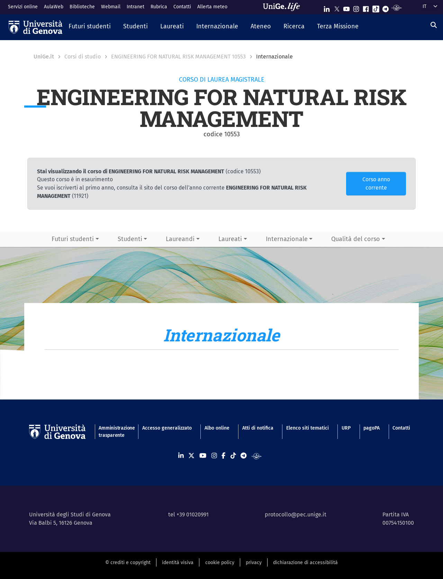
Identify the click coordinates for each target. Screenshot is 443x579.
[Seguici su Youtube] (346, 7)
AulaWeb (53, 7)
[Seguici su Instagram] (356, 7)
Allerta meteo (212, 7)
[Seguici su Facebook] (366, 7)
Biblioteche (82, 7)
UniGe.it (44, 56)
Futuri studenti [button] (73, 239)
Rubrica (159, 7)
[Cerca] (434, 25)
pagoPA (371, 428)
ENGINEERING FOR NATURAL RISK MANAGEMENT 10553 (178, 56)
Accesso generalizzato (167, 428)
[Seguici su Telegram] (385, 7)
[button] (89, 27)
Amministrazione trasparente (114, 431)
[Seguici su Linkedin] (327, 7)
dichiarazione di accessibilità (305, 563)
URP (346, 428)
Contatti (182, 7)
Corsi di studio (82, 56)
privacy (254, 563)
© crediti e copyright (128, 563)
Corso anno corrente (376, 183)
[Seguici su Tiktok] (376, 7)
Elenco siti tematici (307, 428)
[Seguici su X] (337, 7)
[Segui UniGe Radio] (396, 7)
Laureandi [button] (180, 239)
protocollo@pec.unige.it (295, 514)
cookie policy (219, 563)
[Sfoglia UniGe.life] (284, 7)
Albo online (217, 428)
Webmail (110, 7)
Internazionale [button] (287, 239)
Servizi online (23, 7)
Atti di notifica (257, 428)
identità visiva (177, 563)
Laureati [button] (230, 239)
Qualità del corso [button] (355, 239)
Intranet (135, 7)
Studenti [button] (130, 239)
